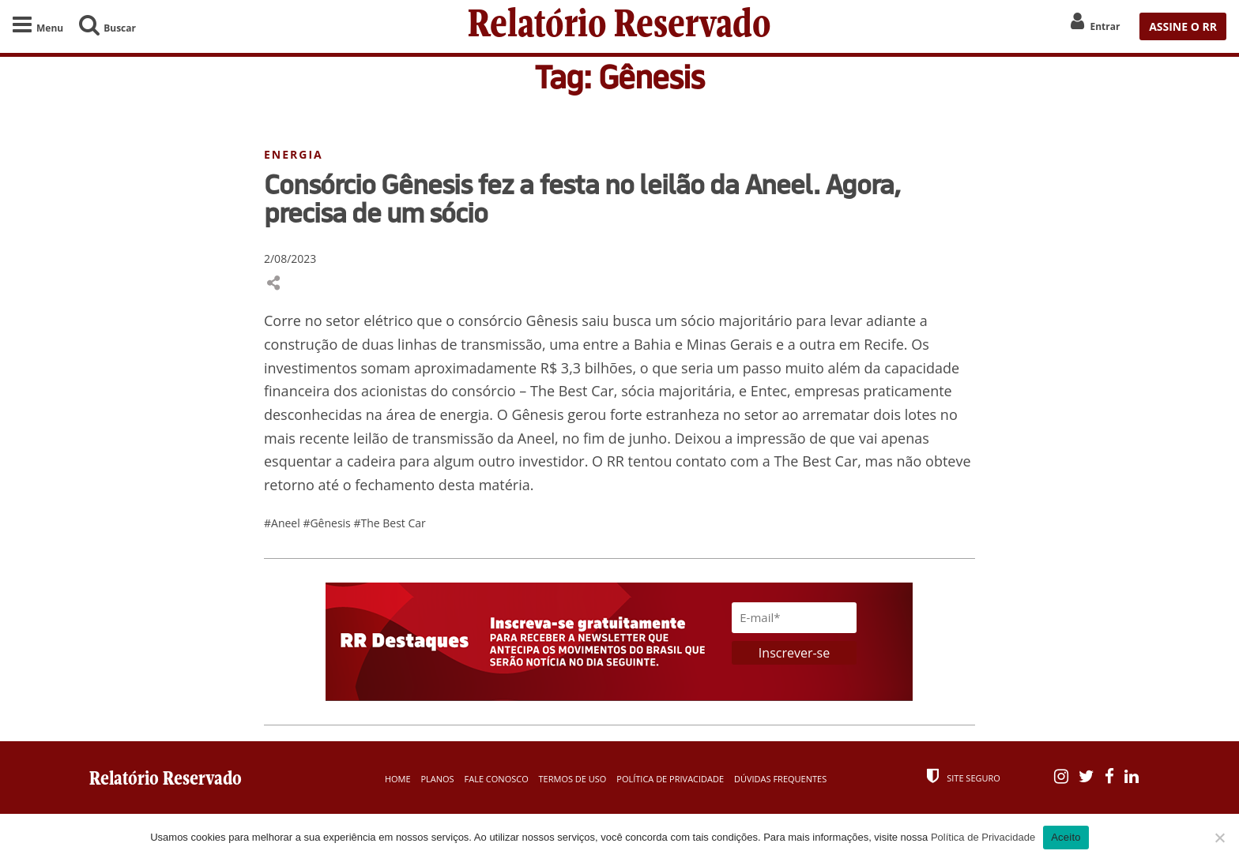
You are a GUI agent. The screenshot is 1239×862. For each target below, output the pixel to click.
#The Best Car (389, 522)
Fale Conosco (497, 779)
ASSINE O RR (1183, 26)
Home (398, 779)
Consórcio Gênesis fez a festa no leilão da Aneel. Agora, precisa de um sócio (582, 198)
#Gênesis (328, 522)
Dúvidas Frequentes (780, 779)
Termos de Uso (573, 779)
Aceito (1066, 837)
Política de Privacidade (670, 779)
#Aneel (283, 522)
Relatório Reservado (619, 26)
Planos (437, 779)
